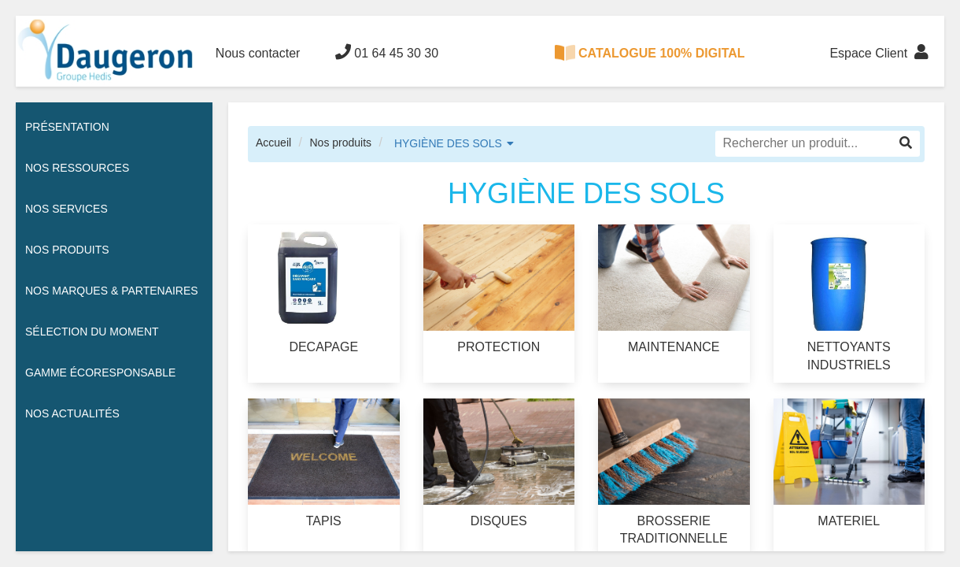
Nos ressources (77, 167)
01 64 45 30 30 (386, 52)
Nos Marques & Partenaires (111, 290)
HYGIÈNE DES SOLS (448, 143)
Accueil (273, 142)
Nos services (66, 208)
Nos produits (340, 142)
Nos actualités (72, 413)
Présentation (67, 126)
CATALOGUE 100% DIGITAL (650, 53)
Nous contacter (258, 53)
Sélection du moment (92, 331)
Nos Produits (67, 249)
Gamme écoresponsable (100, 372)
